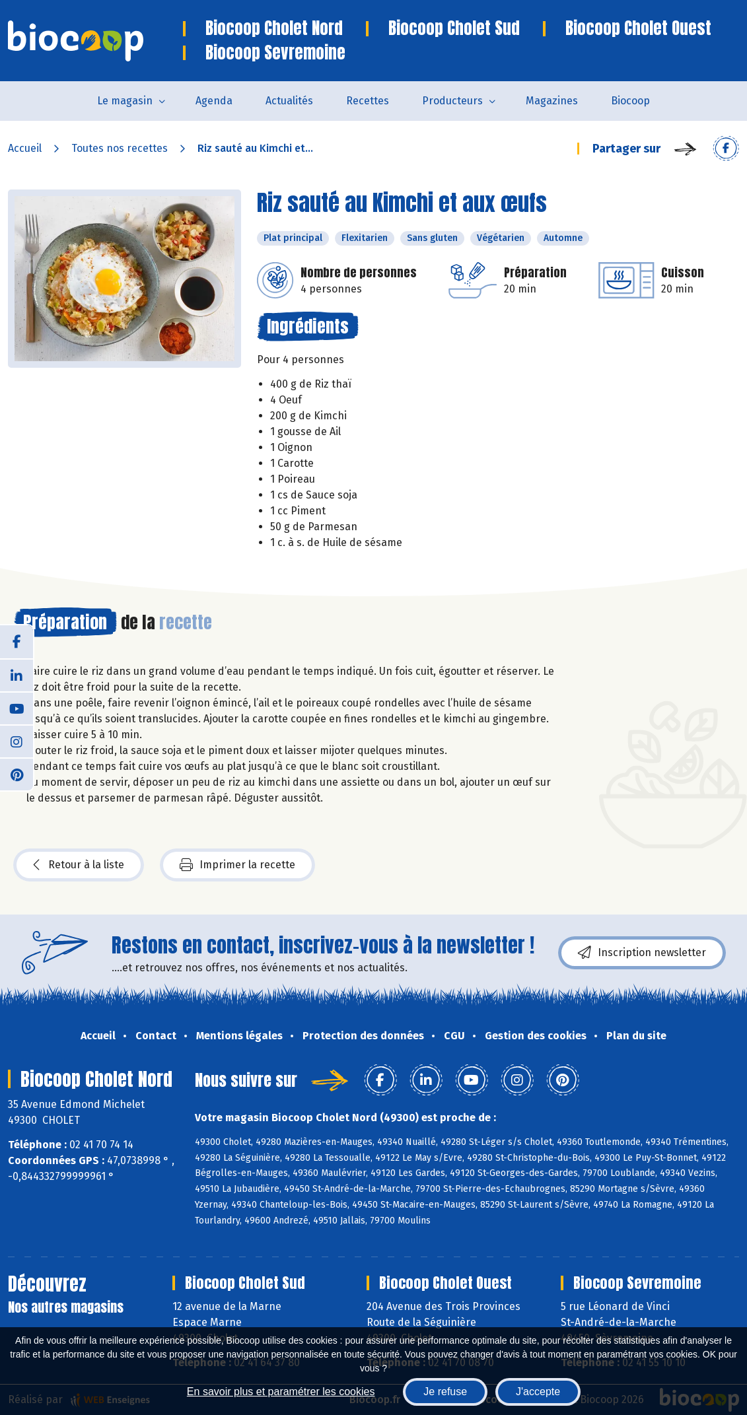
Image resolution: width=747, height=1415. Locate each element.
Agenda (214, 100)
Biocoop (630, 100)
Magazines (552, 100)
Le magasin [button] (125, 100)
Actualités (289, 100)
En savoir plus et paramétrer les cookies (281, 1391)
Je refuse (445, 1391)
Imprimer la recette (237, 865)
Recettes (367, 100)
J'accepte (538, 1391)
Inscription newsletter (642, 952)
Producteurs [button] (452, 100)
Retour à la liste (78, 865)
